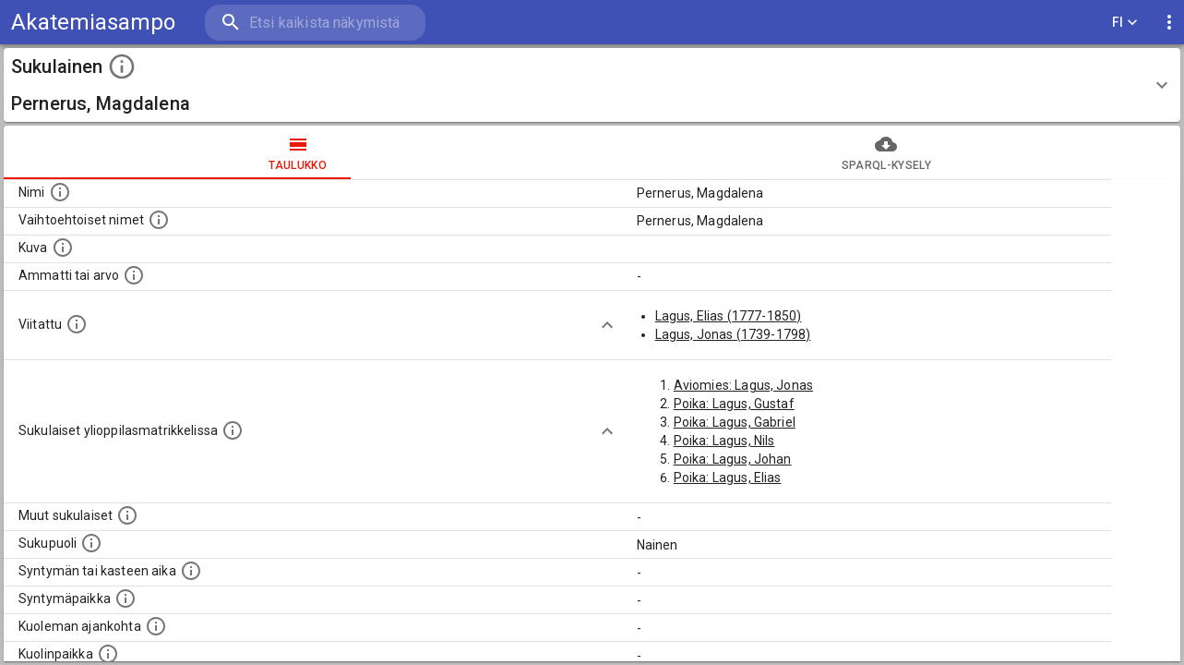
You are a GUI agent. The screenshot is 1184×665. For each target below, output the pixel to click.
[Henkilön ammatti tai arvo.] (134, 275)
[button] (592, 85)
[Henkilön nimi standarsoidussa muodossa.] (60, 192)
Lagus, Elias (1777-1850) (728, 315)
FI (1125, 23)
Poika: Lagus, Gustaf (734, 403)
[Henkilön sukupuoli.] (91, 543)
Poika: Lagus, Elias (728, 477)
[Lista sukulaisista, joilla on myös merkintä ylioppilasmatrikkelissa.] (232, 430)
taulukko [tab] (298, 152)
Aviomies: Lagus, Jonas (743, 385)
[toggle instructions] (122, 66)
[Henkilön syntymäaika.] (191, 571)
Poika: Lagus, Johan (733, 459)
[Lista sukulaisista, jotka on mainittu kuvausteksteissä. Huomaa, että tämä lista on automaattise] (127, 515)
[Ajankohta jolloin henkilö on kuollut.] (156, 626)
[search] (314, 23)
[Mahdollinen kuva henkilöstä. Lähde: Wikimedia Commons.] (63, 247)
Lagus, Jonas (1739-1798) (733, 334)
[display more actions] (1169, 23)
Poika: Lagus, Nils (724, 440)
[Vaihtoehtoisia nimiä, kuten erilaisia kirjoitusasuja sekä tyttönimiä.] (158, 220)
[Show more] (607, 325)
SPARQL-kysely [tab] (886, 152)
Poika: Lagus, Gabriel (734, 422)
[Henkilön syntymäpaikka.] (125, 598)
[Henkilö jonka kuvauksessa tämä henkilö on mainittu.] (76, 324)
